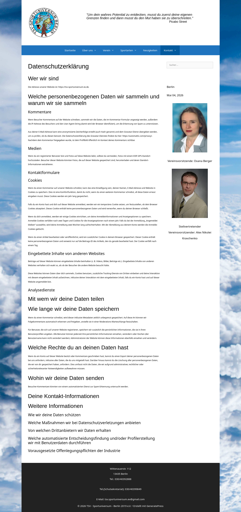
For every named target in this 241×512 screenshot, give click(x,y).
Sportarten (130, 50)
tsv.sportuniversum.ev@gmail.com (125, 499)
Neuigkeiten (150, 50)
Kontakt (172, 50)
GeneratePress (154, 506)
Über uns (91, 50)
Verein (110, 50)
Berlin (170, 87)
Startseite (70, 50)
